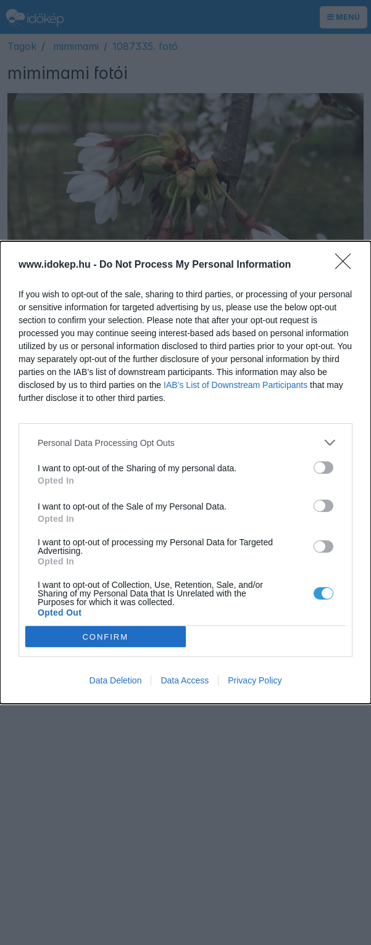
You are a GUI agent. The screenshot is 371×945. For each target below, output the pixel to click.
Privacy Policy (254, 680)
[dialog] (185, 472)
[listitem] (185, 442)
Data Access (184, 680)
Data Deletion (116, 680)
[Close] (347, 265)
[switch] (323, 467)
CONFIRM (105, 637)
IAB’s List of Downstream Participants (235, 385)
